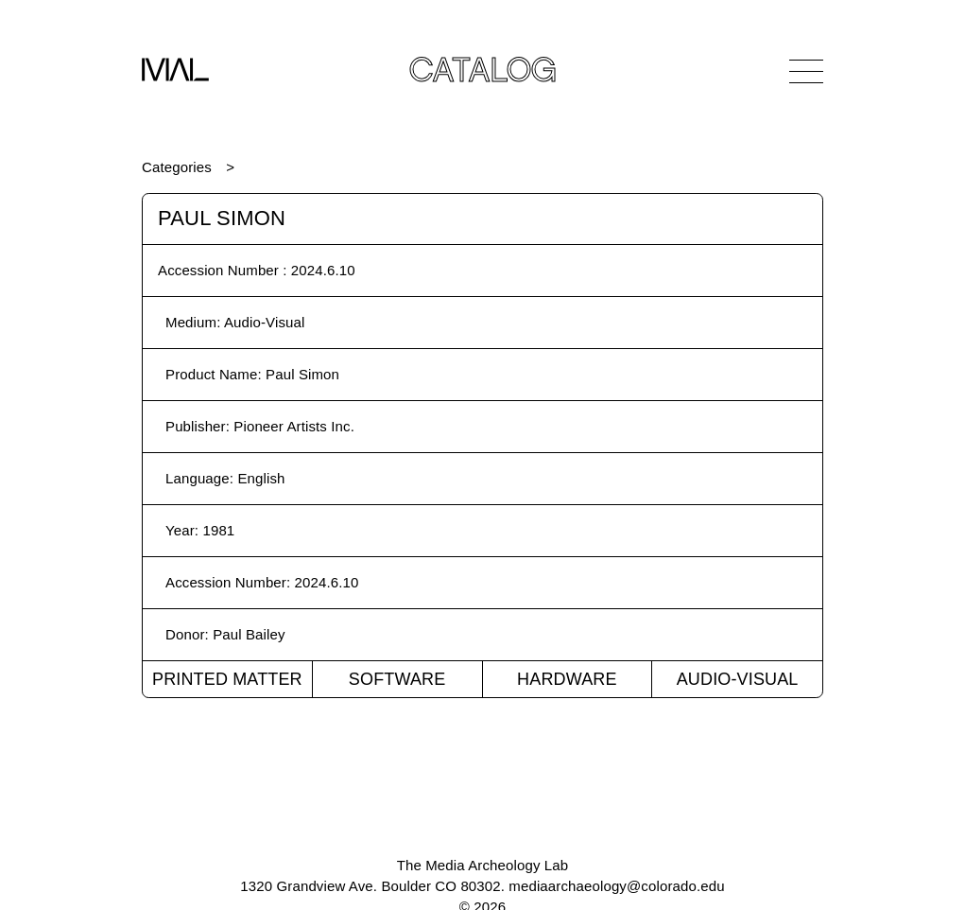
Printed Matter (227, 679)
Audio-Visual (738, 679)
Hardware (567, 679)
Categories (177, 167)
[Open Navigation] (806, 71)
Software (397, 679)
